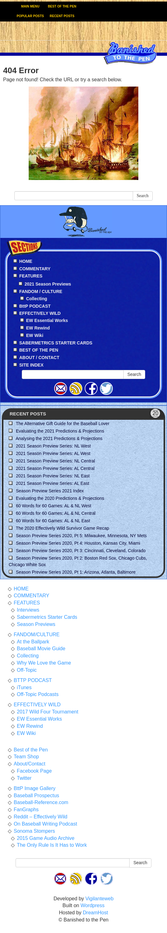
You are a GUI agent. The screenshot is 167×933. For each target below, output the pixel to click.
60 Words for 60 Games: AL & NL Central (56, 513)
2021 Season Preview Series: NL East (53, 475)
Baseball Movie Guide (41, 648)
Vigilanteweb (99, 898)
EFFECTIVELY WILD (37, 704)
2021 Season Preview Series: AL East (52, 483)
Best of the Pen (31, 749)
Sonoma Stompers (34, 831)
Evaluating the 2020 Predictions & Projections (60, 498)
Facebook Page (34, 771)
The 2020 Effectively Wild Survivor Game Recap (62, 528)
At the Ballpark (33, 641)
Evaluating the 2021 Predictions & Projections (60, 431)
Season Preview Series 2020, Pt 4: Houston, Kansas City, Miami (78, 543)
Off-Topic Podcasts (38, 694)
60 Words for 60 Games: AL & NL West (53, 505)
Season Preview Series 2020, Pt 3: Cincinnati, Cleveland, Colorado (81, 550)
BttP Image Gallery (34, 788)
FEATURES (27, 602)
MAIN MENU (30, 6)
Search (143, 195)
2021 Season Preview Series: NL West (53, 445)
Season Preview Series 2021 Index (50, 490)
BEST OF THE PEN (62, 6)
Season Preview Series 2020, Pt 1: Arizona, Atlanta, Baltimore (76, 572)
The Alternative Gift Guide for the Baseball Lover (62, 423)
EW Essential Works (47, 320)
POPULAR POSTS (30, 16)
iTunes (24, 687)
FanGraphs (26, 809)
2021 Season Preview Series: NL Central (55, 460)
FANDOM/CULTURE (37, 634)
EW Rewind (38, 327)
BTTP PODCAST (33, 680)
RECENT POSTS (62, 16)
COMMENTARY (31, 595)
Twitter (24, 778)
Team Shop (26, 756)
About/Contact (29, 763)
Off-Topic (27, 670)
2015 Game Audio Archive (45, 838)
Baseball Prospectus (36, 795)
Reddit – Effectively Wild (40, 816)
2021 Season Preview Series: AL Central (55, 468)
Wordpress (92, 905)
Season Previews (36, 624)
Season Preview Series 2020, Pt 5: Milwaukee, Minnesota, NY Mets (81, 535)
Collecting (36, 298)
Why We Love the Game (44, 662)
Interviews (28, 610)
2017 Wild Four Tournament (47, 711)
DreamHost (95, 912)
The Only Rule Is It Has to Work (52, 845)
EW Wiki (34, 335)
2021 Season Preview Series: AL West (53, 453)
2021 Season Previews (48, 284)
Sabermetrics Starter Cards (47, 617)
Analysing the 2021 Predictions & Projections (59, 438)
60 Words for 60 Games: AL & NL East (53, 520)
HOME (21, 588)
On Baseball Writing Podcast (45, 823)
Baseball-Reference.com (41, 802)
